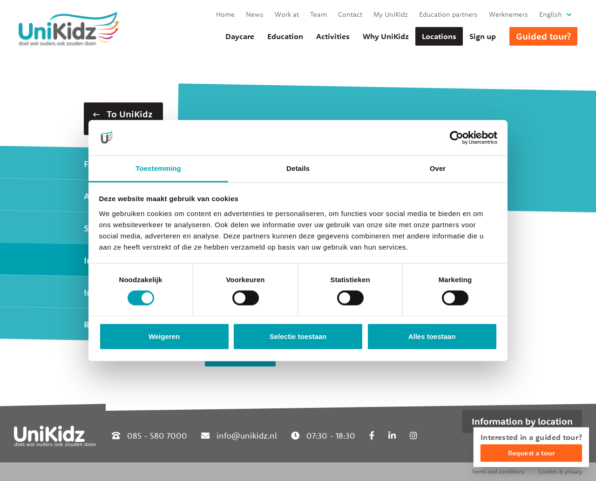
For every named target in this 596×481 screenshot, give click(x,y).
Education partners (448, 14)
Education (285, 36)
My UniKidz (390, 14)
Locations (439, 36)
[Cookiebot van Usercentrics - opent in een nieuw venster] (456, 138)
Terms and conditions (498, 471)
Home (225, 14)
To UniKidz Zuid (122, 118)
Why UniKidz (386, 36)
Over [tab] (438, 168)
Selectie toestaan (298, 336)
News (255, 14)
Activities (333, 36)
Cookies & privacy (560, 471)
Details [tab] (298, 168)
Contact (350, 14)
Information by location (522, 421)
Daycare (239, 36)
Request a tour (531, 452)
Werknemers (508, 14)
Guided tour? (543, 36)
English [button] (550, 14)
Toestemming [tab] (158, 168)
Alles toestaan (432, 336)
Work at (287, 14)
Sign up (482, 36)
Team (318, 14)
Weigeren (164, 336)
